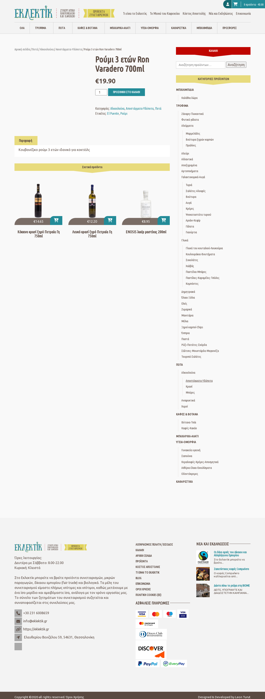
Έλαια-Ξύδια (188, 294)
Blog (138, 574)
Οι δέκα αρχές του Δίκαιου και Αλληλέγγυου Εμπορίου (230, 550)
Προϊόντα (142, 557)
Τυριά (189, 181)
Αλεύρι (185, 150)
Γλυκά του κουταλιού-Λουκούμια (204, 244)
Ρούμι (123, 110)
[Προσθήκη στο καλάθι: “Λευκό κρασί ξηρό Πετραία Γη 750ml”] (110, 217)
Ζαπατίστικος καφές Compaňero (231, 565)
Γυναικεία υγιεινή (190, 446)
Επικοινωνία (243, 10)
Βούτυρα (191, 193)
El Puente (113, 110)
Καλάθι (140, 546)
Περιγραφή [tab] (25, 137)
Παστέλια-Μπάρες (196, 268)
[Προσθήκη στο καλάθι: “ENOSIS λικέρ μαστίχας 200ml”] (164, 217)
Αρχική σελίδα (22, 45)
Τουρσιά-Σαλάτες (191, 353)
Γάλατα (190, 223)
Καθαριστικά (178, 24)
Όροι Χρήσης (143, 585)
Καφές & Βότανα (87, 24)
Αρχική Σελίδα (144, 552)
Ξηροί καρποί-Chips (192, 323)
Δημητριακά (188, 288)
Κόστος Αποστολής (194, 10)
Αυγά (189, 199)
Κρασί (189, 383)
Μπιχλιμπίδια (204, 24)
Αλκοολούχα (47, 45)
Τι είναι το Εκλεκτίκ (147, 569)
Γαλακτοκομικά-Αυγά (193, 173)
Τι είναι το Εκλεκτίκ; (135, 10)
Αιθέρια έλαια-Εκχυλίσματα (196, 464)
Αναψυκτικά (188, 397)
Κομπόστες (192, 280)
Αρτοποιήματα (189, 167)
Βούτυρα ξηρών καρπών (200, 136)
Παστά (185, 335)
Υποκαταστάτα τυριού (198, 211)
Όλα (22, 24)
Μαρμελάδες (193, 130)
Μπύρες (190, 389)
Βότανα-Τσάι (188, 419)
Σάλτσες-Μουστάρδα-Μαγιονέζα (200, 347)
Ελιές (184, 300)
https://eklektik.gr (36, 625)
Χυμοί (184, 403)
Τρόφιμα (40, 24)
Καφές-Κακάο (189, 424)
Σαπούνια (186, 452)
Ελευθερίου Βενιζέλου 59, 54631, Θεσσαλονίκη (59, 634)
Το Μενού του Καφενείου (165, 10)
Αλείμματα (187, 122)
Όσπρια (185, 329)
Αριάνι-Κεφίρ (193, 217)
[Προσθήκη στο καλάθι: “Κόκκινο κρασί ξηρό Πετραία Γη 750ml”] (56, 217)
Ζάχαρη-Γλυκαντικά (192, 110)
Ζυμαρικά (186, 306)
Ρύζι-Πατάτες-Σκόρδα (194, 341)
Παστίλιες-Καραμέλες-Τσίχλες (202, 274)
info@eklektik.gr (35, 617)
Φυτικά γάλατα (190, 116)
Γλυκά (184, 236)
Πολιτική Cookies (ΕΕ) (148, 591)
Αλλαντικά (187, 155)
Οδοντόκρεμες (189, 470)
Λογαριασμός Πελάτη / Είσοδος (154, 541)
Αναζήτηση (236, 61)
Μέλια (184, 317)
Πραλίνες (191, 141)
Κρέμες (190, 205)
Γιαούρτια (191, 228)
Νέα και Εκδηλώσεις (221, 10)
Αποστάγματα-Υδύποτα (69, 45)
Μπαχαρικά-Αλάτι (120, 24)
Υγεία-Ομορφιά (150, 24)
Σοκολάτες (192, 256)
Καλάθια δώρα (189, 94)
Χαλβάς (190, 262)
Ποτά (62, 24)
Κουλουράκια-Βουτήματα (200, 250)
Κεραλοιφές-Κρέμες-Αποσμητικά (199, 458)
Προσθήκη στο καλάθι (126, 88)
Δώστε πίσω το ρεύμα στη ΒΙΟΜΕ (232, 582)
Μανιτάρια (187, 312)
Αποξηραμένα (189, 161)
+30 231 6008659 (36, 609)
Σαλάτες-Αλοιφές (196, 187)
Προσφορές (230, 24)
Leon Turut (243, 693)
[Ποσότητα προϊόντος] (101, 89)
